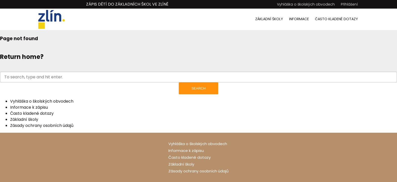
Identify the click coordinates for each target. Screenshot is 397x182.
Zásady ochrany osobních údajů (41, 125)
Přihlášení (349, 4)
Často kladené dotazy (336, 18)
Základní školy (269, 18)
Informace (299, 18)
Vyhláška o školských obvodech (306, 4)
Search (198, 88)
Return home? (22, 57)
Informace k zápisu (29, 107)
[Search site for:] (198, 77)
